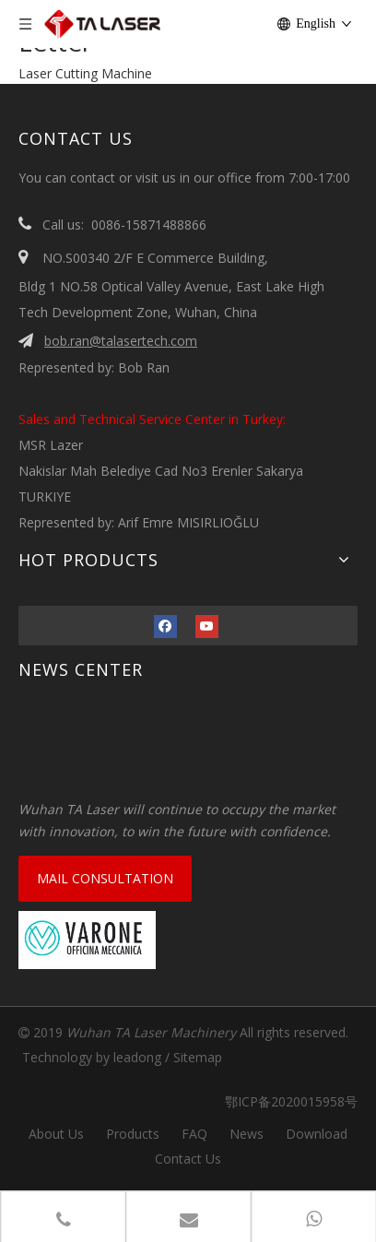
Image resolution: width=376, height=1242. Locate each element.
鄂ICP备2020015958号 (284, 1101)
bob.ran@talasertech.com (120, 340)
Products (132, 1133)
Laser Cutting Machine (85, 73)
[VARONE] (87, 940)
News (246, 1133)
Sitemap (197, 1057)
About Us (56, 1133)
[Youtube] (206, 625)
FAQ (194, 1133)
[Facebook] (165, 625)
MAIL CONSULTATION (105, 878)
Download (316, 1133)
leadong (137, 1057)
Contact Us (188, 1158)
